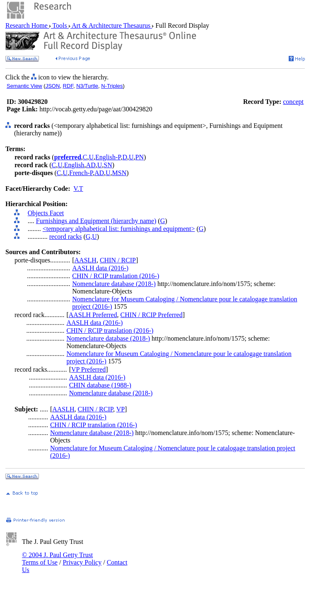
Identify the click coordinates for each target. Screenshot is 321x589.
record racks (65, 236)
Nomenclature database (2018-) (114, 283)
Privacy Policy (82, 562)
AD (91, 164)
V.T (78, 188)
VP (120, 409)
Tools (60, 25)
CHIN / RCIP (118, 260)
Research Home (27, 25)
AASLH (86, 260)
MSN (119, 172)
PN (139, 157)
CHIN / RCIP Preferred (152, 314)
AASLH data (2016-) (100, 268)
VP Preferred (88, 369)
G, (89, 236)
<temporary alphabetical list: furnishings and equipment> (119, 228)
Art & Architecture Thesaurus (111, 25)
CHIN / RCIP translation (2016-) (115, 275)
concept (293, 101)
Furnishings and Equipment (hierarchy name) (96, 220)
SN (108, 164)
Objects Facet (46, 212)
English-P (108, 157)
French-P (81, 172)
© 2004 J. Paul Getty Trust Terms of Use (57, 558)
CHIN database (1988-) (100, 385)
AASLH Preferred (93, 314)
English (74, 164)
